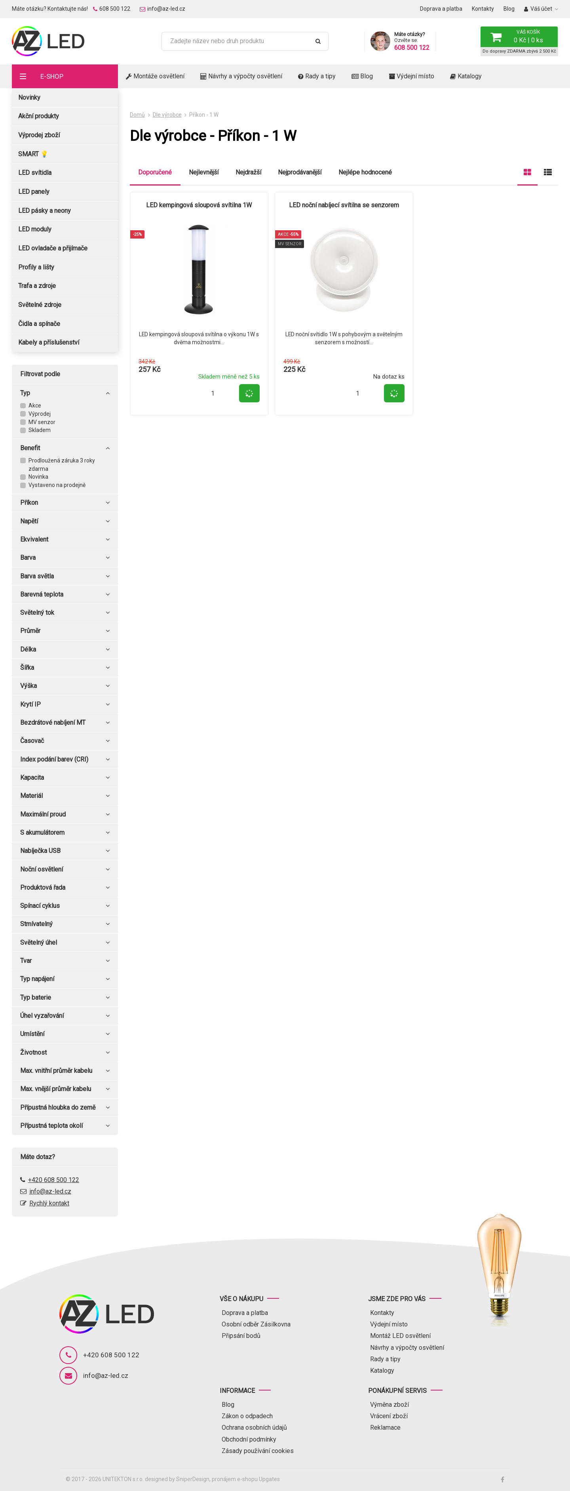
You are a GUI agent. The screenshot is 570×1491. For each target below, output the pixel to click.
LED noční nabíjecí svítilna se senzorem (344, 205)
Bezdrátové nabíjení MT (64, 723)
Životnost (64, 1052)
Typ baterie (64, 997)
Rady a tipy (317, 76)
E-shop (51, 76)
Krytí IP (64, 704)
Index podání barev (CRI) (64, 759)
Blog (509, 9)
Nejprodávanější (299, 172)
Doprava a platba (441, 9)
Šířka (64, 668)
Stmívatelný (64, 924)
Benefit (64, 448)
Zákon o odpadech (247, 1416)
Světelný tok (64, 613)
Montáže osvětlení (155, 76)
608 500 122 (111, 9)
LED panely (33, 191)
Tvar (64, 961)
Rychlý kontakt (49, 1203)
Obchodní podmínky (249, 1439)
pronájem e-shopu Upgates (246, 1479)
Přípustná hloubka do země (64, 1107)
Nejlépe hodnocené (365, 172)
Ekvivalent (64, 539)
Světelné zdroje (39, 305)
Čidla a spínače (39, 324)
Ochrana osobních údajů (254, 1427)
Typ (64, 393)
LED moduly (34, 229)
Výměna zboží (389, 1404)
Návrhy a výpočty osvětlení (241, 76)
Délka (64, 649)
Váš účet (538, 9)
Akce (34, 405)
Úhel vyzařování (64, 1016)
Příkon (64, 503)
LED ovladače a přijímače (52, 248)
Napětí (64, 521)
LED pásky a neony (44, 210)
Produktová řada (64, 887)
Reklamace (385, 1427)
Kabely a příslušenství (48, 342)
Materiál (64, 796)
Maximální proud (64, 814)
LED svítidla (34, 172)
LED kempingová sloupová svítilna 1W (199, 205)
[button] (519, 37)
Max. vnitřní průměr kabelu (64, 1071)
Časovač (64, 741)
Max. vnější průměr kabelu (64, 1089)
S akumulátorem (64, 832)
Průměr (64, 631)
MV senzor (41, 422)
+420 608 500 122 (53, 1180)
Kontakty (483, 9)
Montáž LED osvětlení (400, 1335)
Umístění (64, 1034)
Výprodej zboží (39, 135)
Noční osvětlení (64, 869)
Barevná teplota (64, 594)
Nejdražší (248, 172)
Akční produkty (38, 116)
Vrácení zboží (389, 1416)
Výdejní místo (411, 76)
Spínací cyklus (64, 906)
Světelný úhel (64, 942)
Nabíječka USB (64, 851)
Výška (64, 686)
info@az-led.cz (162, 9)
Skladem (39, 430)
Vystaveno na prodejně (57, 485)
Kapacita (64, 777)
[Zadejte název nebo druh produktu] (239, 41)
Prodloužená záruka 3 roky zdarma (61, 464)
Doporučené (155, 172)
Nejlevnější (203, 172)
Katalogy (466, 76)
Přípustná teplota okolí (64, 1126)
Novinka (38, 477)
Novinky (29, 97)
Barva (64, 558)
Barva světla (64, 576)
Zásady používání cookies (258, 1451)
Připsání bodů (241, 1335)
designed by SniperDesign (177, 1479)
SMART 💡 (33, 154)
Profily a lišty (36, 267)
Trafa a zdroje (37, 286)
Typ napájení (64, 979)
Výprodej (39, 414)
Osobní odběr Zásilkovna (256, 1324)
